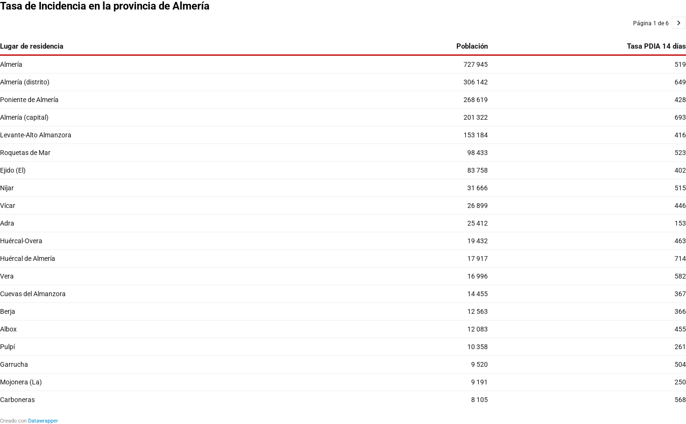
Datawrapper (43, 421)
